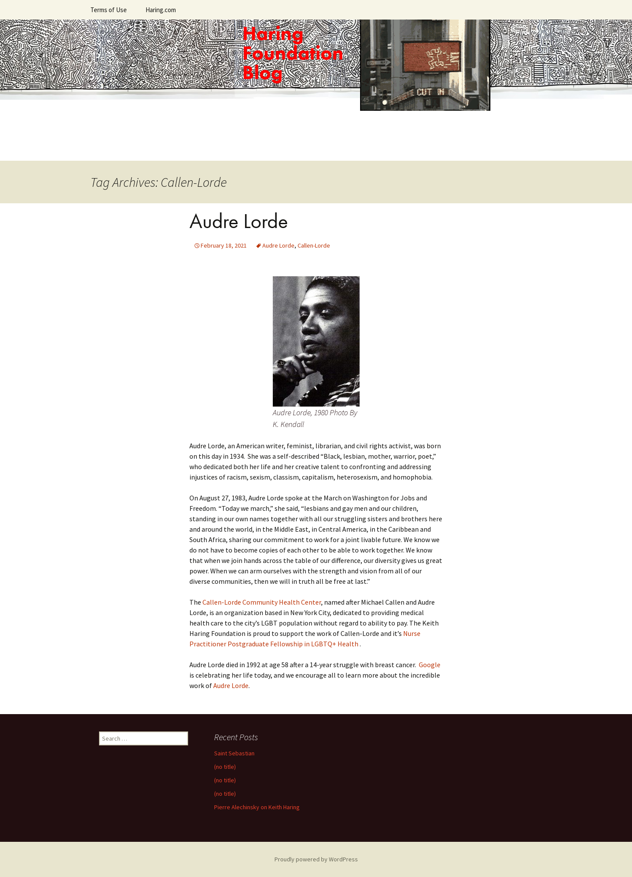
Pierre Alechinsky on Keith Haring (257, 807)
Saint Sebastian (234, 753)
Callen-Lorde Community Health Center (261, 602)
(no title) (225, 767)
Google (429, 664)
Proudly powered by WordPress (316, 859)
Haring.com (161, 10)
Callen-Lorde (314, 245)
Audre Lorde (238, 221)
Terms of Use (108, 10)
